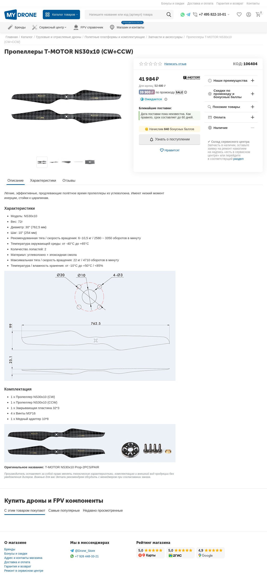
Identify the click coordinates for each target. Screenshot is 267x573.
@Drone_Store (82, 542)
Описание (15, 173)
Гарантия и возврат (17, 558)
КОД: (238, 60)
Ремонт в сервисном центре (23, 562)
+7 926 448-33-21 (84, 548)
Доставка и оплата (17, 553)
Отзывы (67, 173)
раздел (238, 152)
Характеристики (42, 173)
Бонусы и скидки (15, 545)
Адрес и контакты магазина (23, 549)
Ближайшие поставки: (155, 104)
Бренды (9, 541)
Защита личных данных (20, 566)
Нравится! (169, 147)
